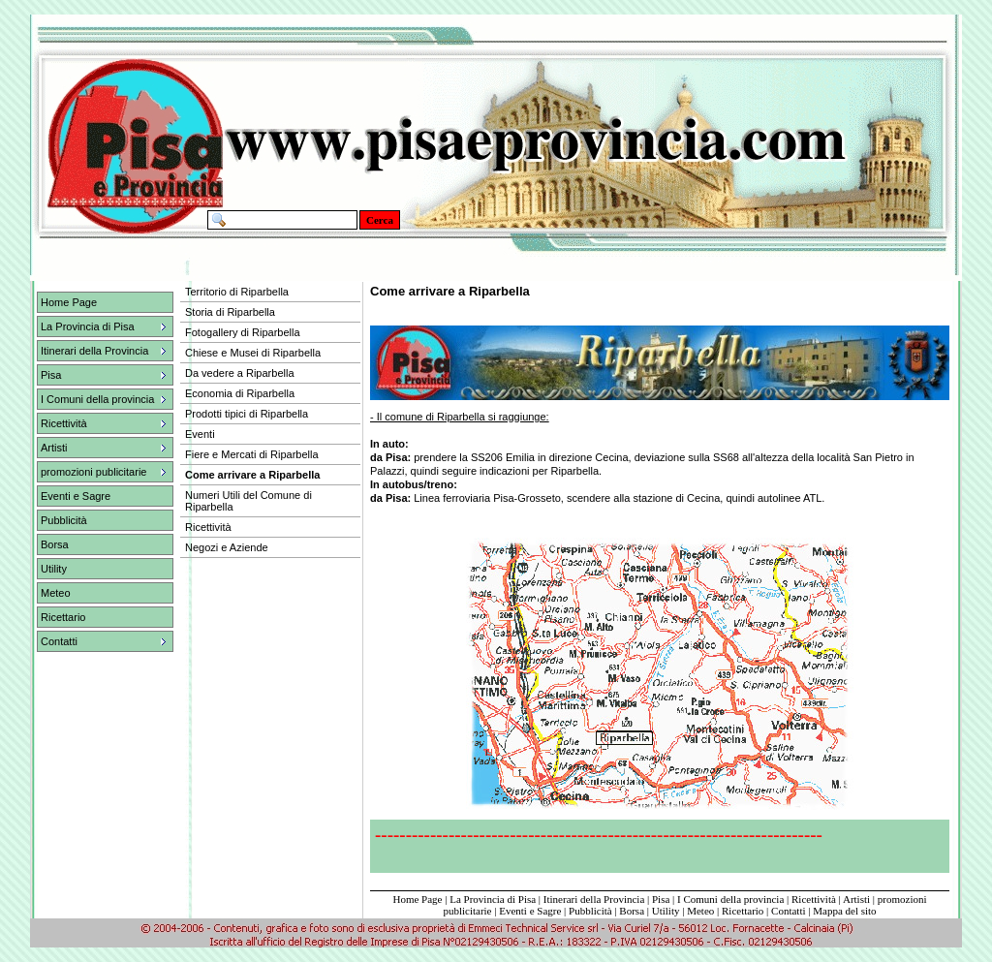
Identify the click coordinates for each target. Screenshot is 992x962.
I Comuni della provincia (730, 899)
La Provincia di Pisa (493, 899)
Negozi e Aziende (226, 547)
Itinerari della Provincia (593, 899)
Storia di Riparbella (230, 312)
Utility (54, 568)
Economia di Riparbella (239, 393)
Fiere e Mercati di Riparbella (252, 454)
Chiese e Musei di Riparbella (253, 352)
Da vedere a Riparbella (239, 373)
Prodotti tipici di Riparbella (246, 413)
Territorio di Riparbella (237, 291)
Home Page (69, 302)
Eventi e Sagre (75, 496)
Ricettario (63, 617)
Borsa (55, 544)
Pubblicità (64, 520)
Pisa (660, 899)
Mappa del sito (844, 910)
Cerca (379, 220)
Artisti (856, 899)
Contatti (788, 910)
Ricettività (813, 899)
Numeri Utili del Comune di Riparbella (248, 500)
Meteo (56, 593)
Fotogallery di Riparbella (242, 332)
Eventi (200, 434)
